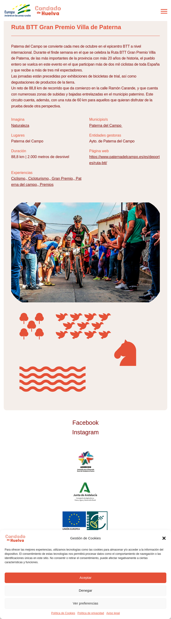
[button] (164, 538)
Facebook (85, 422)
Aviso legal (113, 613)
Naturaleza (20, 125)
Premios (47, 185)
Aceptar (85, 578)
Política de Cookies (63, 613)
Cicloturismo (38, 178)
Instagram (85, 432)
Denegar (85, 590)
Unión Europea (85, 521)
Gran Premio (62, 178)
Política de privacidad (90, 613)
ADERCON (85, 461)
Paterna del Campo (105, 125)
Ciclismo (18, 178)
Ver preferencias (85, 603)
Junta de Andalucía (85, 491)
